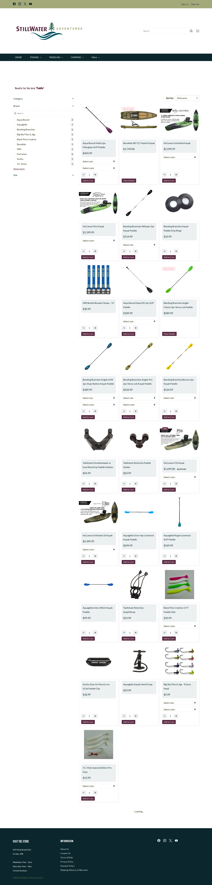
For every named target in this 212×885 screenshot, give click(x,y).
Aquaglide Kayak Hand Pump (127, 682)
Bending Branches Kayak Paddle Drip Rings (176, 226)
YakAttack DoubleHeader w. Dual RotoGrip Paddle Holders (83, 463)
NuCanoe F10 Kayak (168, 461)
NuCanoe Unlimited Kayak (171, 141)
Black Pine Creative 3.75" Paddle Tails (174, 607)
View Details (118, 178)
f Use (70, 847)
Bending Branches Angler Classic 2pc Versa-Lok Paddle (176, 303)
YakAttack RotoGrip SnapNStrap (128, 605)
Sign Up (195, 4)
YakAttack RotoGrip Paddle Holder (129, 461)
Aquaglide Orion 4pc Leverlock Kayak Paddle (127, 535)
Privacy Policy (66, 851)
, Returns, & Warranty (78, 859)
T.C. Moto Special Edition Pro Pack (83, 761)
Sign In (184, 4)
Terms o (64, 847)
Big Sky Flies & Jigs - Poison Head (174, 682)
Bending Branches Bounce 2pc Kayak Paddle (176, 379)
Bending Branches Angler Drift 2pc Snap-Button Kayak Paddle (83, 379)
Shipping (64, 859)
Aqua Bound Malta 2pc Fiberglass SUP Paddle (83, 143)
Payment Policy (67, 855)
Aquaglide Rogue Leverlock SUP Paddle (174, 535)
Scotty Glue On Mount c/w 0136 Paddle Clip (82, 684)
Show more (18, 166)
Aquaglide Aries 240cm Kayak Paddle (81, 607)
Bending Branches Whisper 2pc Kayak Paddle (128, 226)
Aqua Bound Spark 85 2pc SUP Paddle (127, 303)
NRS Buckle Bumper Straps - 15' (82, 301)
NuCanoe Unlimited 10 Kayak (81, 533)
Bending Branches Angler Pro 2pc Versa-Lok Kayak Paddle (129, 379)
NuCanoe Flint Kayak (77, 224)
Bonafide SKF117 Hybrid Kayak (128, 141)
